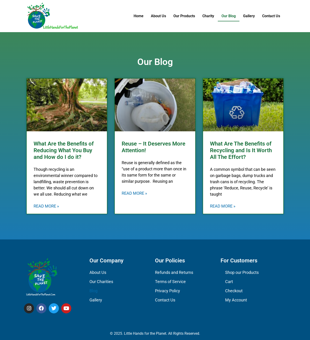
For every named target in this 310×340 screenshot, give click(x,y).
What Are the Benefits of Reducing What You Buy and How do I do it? (64, 150)
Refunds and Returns (174, 272)
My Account (236, 300)
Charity (208, 16)
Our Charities (101, 281)
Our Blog (228, 16)
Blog (93, 290)
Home (139, 16)
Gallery (249, 16)
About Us (158, 16)
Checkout (234, 290)
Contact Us (271, 16)
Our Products (184, 16)
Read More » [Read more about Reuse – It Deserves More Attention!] (134, 193)
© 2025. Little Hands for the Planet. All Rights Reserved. (155, 333)
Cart (229, 281)
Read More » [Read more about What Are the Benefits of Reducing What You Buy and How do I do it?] (46, 206)
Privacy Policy (167, 290)
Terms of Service (170, 281)
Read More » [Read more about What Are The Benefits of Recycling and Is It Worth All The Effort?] (222, 206)
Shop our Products (242, 272)
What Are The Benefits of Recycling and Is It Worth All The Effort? (241, 150)
